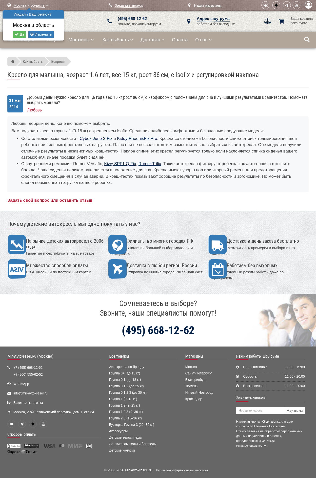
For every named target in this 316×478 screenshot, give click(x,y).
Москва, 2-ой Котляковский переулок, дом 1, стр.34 (53, 412)
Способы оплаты (22, 434)
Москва (191, 367)
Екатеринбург (196, 380)
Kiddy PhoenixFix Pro (137, 138)
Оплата (180, 39)
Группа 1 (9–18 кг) (123, 399)
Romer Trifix (149, 163)
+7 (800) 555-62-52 (28, 374)
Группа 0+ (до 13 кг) (124, 373)
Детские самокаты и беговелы (133, 444)
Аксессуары (118, 431)
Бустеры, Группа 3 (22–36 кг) (131, 425)
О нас (203, 39)
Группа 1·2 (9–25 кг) (124, 405)
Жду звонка (295, 411)
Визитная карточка (28, 403)
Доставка (152, 39)
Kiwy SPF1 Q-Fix (120, 163)
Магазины (81, 39)
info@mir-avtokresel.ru (30, 393)
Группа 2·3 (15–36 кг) (125, 418)
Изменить (41, 34)
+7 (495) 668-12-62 (27, 367)
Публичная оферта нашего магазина (182, 470)
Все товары (119, 356)
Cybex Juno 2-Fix (96, 138)
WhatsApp (21, 384)
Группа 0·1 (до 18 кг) (125, 380)
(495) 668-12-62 (132, 18)
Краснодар (193, 399)
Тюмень (191, 386)
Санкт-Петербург (198, 373)
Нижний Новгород (199, 392)
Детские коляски (122, 450)
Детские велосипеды (125, 437)
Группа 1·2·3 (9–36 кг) (126, 412)
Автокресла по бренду (126, 367)
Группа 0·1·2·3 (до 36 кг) (128, 392)
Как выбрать (117, 39)
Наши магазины (207, 5)
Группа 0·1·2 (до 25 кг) (126, 386)
